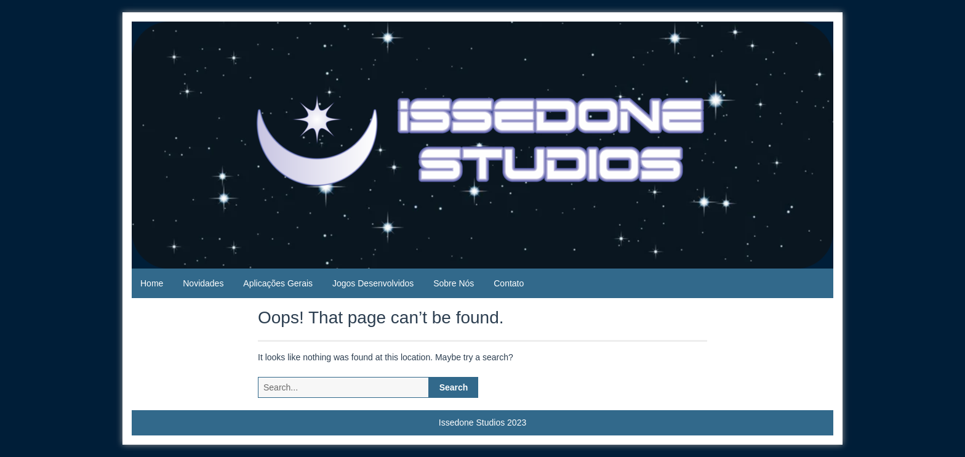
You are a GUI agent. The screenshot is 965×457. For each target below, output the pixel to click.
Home (151, 283)
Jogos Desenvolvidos (373, 283)
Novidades (203, 283)
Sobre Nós (453, 283)
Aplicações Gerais (278, 283)
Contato (509, 283)
